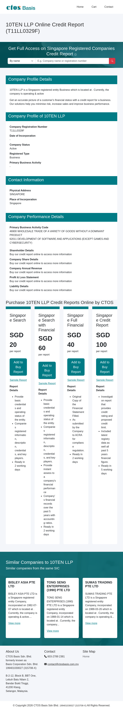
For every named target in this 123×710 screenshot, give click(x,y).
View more (14, 623)
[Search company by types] (22, 61)
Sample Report (18, 380)
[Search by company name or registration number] (72, 61)
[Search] (112, 61)
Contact (108, 6)
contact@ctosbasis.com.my (63, 664)
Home (80, 6)
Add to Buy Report (18, 367)
